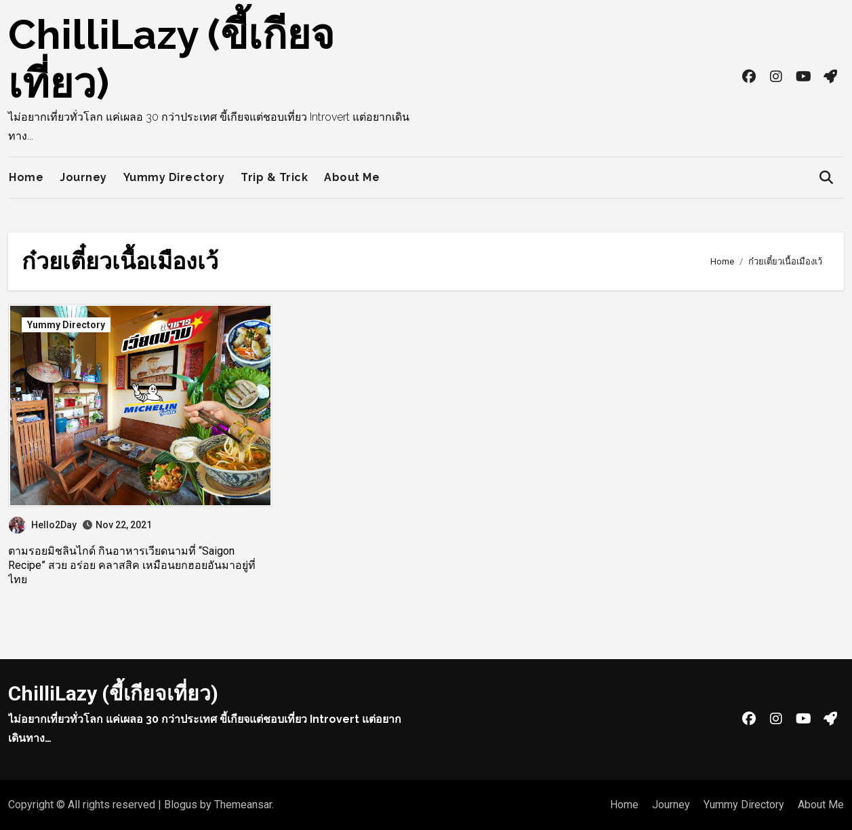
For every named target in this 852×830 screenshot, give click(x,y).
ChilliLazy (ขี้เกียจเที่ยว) (113, 693)
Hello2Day (43, 524)
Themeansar (243, 804)
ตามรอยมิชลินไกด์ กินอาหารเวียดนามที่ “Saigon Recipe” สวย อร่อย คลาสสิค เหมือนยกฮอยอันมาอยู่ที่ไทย (132, 565)
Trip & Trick (274, 177)
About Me (352, 177)
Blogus (180, 804)
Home (26, 177)
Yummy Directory (174, 177)
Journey (83, 177)
